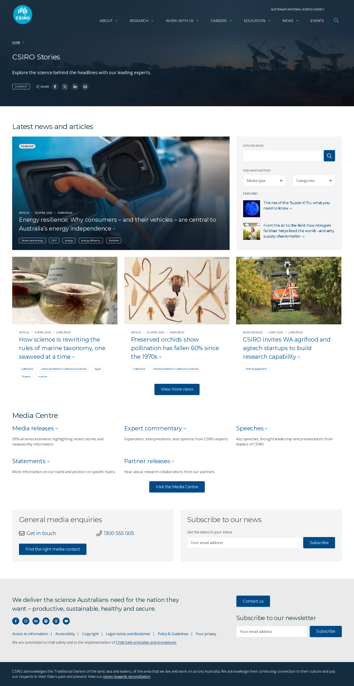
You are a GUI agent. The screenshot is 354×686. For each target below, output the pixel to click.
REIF (54, 240)
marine (42, 376)
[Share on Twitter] (64, 86)
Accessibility (65, 633)
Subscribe (319, 542)
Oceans (25, 376)
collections (27, 368)
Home (16, 42)
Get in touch (41, 533)
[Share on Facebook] (54, 86)
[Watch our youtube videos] (66, 621)
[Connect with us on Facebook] (15, 621)
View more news (177, 389)
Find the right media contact (53, 549)
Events (317, 21)
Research (142, 21)
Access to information (30, 633)
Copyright (90, 633)
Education (257, 21)
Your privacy (206, 633)
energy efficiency (90, 240)
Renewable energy (32, 240)
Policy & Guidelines (173, 633)
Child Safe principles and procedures (146, 642)
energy (69, 240)
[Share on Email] (85, 86)
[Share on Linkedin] (75, 86)
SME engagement (256, 368)
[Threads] (56, 621)
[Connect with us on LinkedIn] (36, 621)
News (290, 21)
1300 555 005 (119, 533)
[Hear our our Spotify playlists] (45, 621)
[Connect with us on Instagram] (25, 621)
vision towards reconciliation (126, 676)
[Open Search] (336, 21)
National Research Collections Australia (63, 368)
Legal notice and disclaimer (128, 633)
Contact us (253, 601)
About (109, 21)
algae (97, 368)
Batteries (114, 240)
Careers (222, 21)
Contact (21, 86)
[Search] (329, 155)
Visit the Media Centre (177, 486)
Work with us (182, 21)
